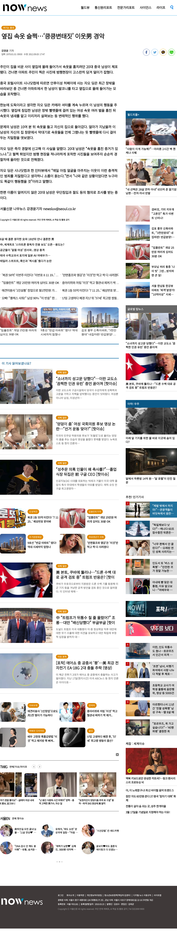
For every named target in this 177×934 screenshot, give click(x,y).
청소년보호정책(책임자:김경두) (117, 895)
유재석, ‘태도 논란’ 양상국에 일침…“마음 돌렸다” (66, 832)
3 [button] (62, 861)
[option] (53, 789)
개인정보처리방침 (94, 895)
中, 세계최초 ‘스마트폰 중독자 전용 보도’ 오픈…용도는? (32, 244)
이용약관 (80, 895)
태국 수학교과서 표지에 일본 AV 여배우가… (25, 255)
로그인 (60, 895)
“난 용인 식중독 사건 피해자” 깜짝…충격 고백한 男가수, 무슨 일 (92, 801)
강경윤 (5, 50)
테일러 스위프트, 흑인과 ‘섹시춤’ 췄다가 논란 (26, 261)
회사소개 (70, 895)
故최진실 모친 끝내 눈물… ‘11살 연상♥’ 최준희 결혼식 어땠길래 (25, 832)
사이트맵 (157, 895)
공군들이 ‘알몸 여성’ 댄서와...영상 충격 (22, 250)
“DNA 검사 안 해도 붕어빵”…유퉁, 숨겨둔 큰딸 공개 (25, 849)
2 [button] (59, 861)
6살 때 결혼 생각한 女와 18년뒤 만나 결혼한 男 (27, 239)
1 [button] (57, 861)
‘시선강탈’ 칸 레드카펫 (107, 830)
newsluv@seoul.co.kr (59, 208)
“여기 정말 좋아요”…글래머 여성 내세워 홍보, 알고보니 (52, 801)
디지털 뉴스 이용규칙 (142, 895)
